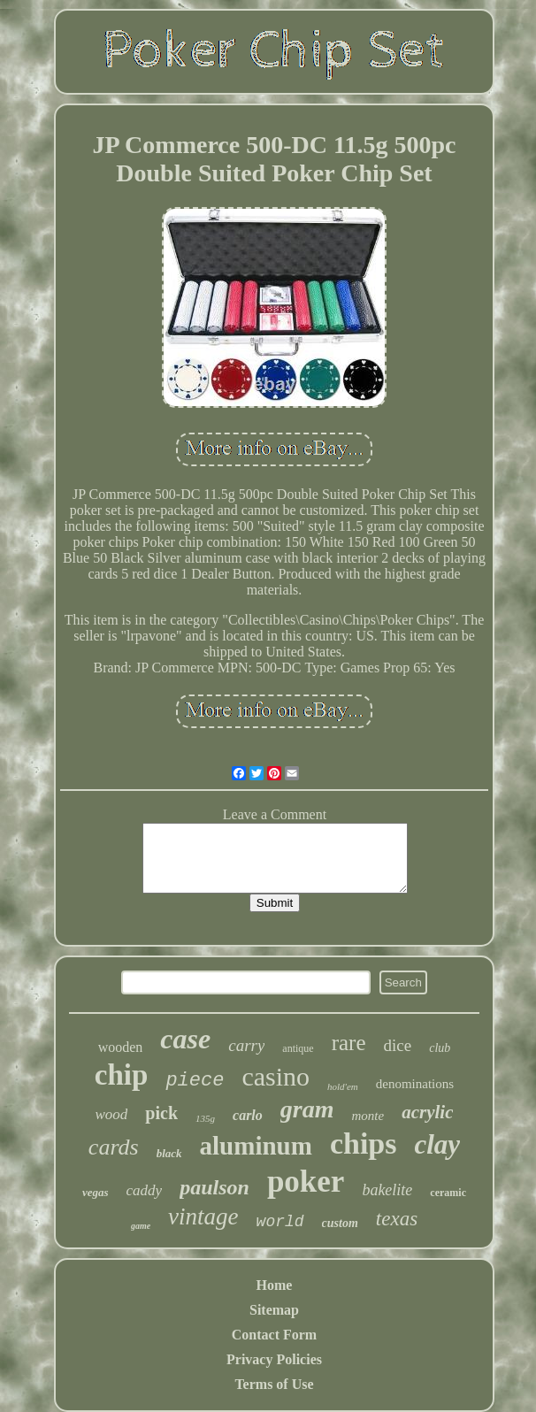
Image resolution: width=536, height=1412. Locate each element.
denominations (415, 1084)
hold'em (342, 1086)
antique (297, 1048)
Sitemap (274, 1309)
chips (363, 1143)
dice (398, 1045)
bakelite (387, 1190)
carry (246, 1045)
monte (368, 1116)
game (140, 1226)
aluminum (256, 1146)
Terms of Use (273, 1384)
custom (340, 1223)
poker (306, 1181)
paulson (214, 1187)
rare (349, 1043)
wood (112, 1114)
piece (194, 1081)
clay (437, 1144)
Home (275, 1285)
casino (275, 1076)
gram (307, 1109)
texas (396, 1219)
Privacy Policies (274, 1359)
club (439, 1048)
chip (122, 1075)
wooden (120, 1047)
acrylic (427, 1112)
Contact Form (274, 1334)
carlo (248, 1115)
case (185, 1039)
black (169, 1153)
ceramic (448, 1192)
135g (205, 1118)
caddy (144, 1190)
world (280, 1222)
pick (161, 1113)
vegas (95, 1192)
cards (113, 1147)
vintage (203, 1216)
